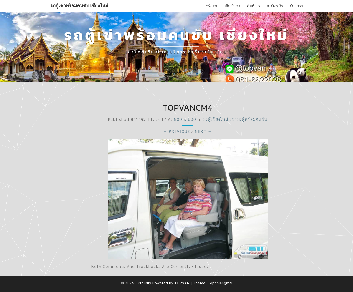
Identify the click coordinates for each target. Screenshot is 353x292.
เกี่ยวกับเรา (232, 6)
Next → (203, 131)
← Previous (176, 131)
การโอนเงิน (275, 6)
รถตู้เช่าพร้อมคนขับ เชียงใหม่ (79, 5)
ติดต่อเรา (296, 6)
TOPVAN (182, 282)
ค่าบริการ (253, 6)
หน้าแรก (212, 6)
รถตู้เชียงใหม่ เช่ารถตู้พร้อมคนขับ (235, 119)
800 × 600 (185, 119)
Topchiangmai (220, 282)
